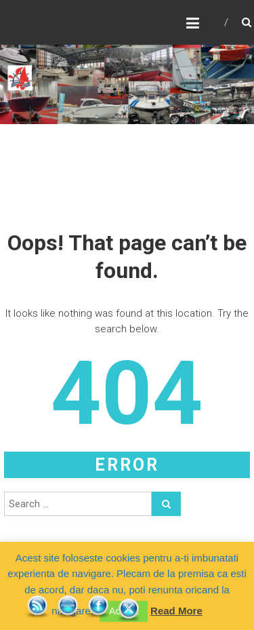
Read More (176, 610)
